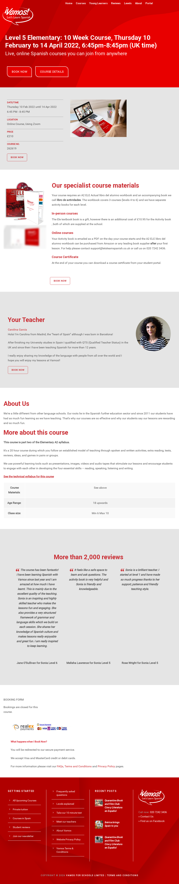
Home (68, 3)
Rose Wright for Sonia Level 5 (140, 663)
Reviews (116, 3)
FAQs (60, 766)
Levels (128, 3)
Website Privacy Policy (68, 839)
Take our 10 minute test (69, 812)
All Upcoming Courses (24, 800)
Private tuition (20, 809)
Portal (149, 3)
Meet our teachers (66, 821)
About (138, 3)
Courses (81, 3)
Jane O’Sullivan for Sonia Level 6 (37, 663)
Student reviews (21, 827)
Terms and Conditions (78, 766)
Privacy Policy (106, 766)
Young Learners (98, 3)
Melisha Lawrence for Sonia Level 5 (88, 663)
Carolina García (17, 329)
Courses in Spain (22, 818)
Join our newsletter (23, 836)
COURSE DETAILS (51, 71)
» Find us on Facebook (151, 821)
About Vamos (63, 830)
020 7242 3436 (158, 812)
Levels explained (65, 803)
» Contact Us (145, 816)
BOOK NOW (19, 71)
